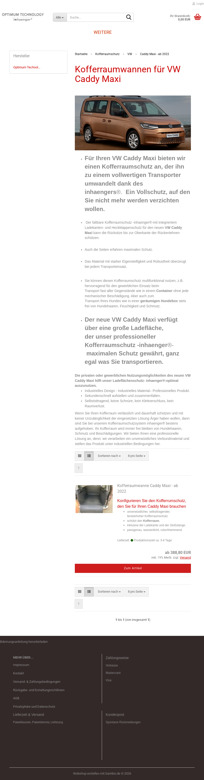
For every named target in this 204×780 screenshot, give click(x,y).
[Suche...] (60, 17)
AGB (16, 698)
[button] (79, 456)
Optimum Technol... (26, 67)
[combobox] (109, 456)
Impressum (21, 665)
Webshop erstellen (86, 773)
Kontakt (18, 673)
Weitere (103, 32)
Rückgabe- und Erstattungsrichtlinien (38, 690)
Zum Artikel (133, 568)
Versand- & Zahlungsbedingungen (36, 681)
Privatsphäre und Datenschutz (34, 706)
